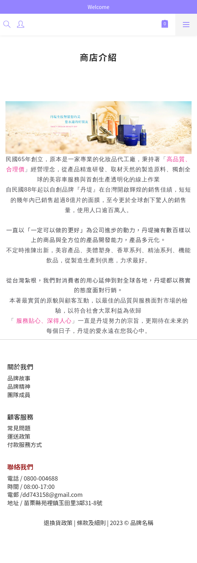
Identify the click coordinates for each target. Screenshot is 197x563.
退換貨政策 (58, 522)
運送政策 (18, 436)
